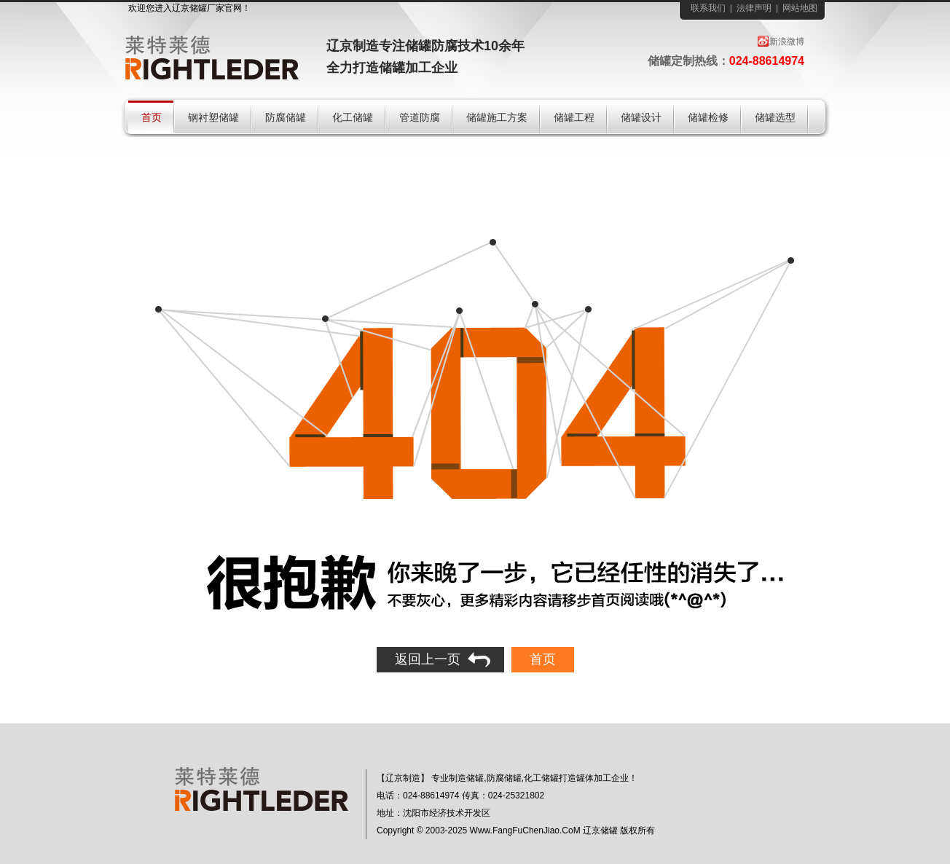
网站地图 (799, 8)
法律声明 (754, 8)
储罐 (198, 8)
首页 (543, 659)
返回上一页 (427, 659)
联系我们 (708, 8)
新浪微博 (786, 41)
